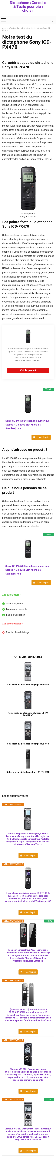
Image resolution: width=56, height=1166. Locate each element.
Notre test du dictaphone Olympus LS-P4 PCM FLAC (28, 714)
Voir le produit (28, 370)
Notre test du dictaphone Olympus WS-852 (28, 684)
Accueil (5, 28)
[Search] (51, 20)
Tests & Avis (15, 28)
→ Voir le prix (42, 437)
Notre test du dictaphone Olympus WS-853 (28, 744)
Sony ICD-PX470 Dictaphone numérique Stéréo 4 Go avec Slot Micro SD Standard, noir (27, 424)
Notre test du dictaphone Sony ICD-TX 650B (28, 772)
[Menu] (3, 20)
